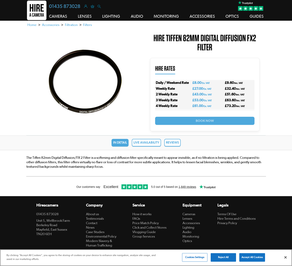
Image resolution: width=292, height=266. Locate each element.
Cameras (188, 214)
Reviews (172, 142)
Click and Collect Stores (149, 227)
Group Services (143, 236)
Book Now (205, 120)
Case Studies (95, 232)
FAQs (136, 218)
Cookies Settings (194, 257)
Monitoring (190, 236)
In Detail (120, 142)
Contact (91, 223)
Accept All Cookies (252, 257)
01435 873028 (64, 6)
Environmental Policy (101, 236)
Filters (87, 25)
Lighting (188, 227)
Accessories (50, 25)
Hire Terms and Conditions (236, 218)
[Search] (99, 6)
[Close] (285, 257)
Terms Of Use (226, 214)
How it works (141, 214)
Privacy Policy (227, 223)
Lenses (187, 218)
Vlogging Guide (144, 232)
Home (31, 25)
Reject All (223, 257)
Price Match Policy (145, 223)
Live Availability (146, 142)
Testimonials (95, 218)
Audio (186, 232)
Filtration (71, 25)
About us (92, 214)
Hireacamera (47, 205)
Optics (187, 241)
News (90, 227)
